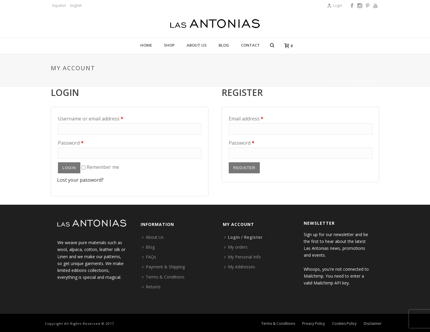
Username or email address (90, 118)
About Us (197, 45)
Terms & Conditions (163, 277)
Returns (151, 287)
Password (71, 143)
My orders (236, 247)
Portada (338, 81)
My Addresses (239, 267)
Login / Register (243, 237)
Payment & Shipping (163, 267)
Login (334, 5)
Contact (250, 45)
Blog (224, 45)
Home (146, 45)
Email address (246, 118)
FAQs (149, 257)
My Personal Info (242, 257)
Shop (169, 45)
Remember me (100, 167)
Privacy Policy (313, 323)
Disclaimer (373, 323)
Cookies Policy (344, 323)
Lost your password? (80, 180)
